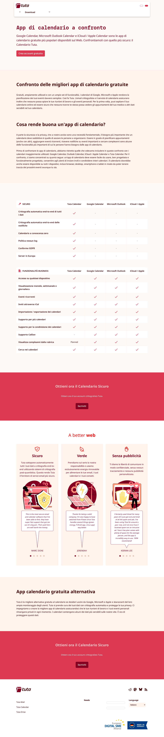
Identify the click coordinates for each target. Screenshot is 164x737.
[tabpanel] (37, 505)
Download (30, 12)
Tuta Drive (21, 712)
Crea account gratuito (31, 53)
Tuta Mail (20, 702)
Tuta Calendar (22, 707)
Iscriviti (82, 406)
